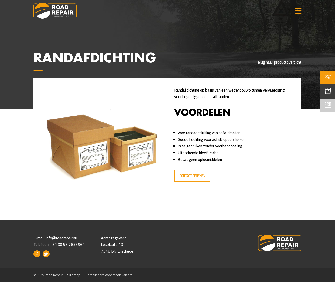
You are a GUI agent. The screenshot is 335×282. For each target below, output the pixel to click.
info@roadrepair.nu (61, 238)
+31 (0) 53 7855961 (67, 244)
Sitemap (73, 275)
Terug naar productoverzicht (279, 62)
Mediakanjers (123, 275)
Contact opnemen (192, 175)
